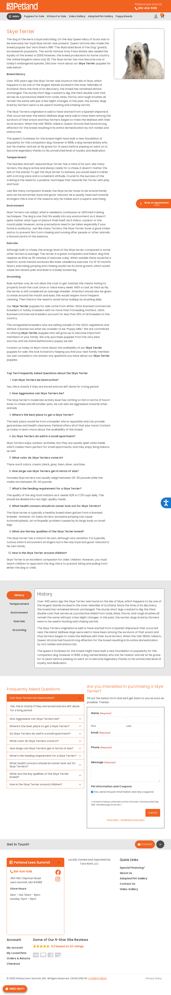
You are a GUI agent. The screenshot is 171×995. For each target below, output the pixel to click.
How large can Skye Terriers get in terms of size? (41, 748)
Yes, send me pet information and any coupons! (124, 792)
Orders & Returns (18, 958)
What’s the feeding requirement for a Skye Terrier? (43, 756)
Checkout (13, 964)
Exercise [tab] (19, 621)
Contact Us (127, 884)
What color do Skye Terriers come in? (34, 741)
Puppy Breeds (124, 16)
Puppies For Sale (34, 16)
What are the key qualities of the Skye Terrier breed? (39, 775)
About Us (126, 873)
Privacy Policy (154, 978)
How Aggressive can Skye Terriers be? (34, 719)
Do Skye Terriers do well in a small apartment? (40, 734)
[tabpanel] (99, 628)
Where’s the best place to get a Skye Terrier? (39, 726)
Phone (101, 747)
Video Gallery (77, 16)
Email (100, 733)
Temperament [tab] (19, 604)
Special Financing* (132, 868)
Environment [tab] (19, 612)
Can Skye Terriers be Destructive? (32, 698)
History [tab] (19, 595)
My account (15, 948)
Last (128, 726)
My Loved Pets (16, 953)
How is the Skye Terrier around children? (36, 784)
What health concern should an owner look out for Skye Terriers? (43, 764)
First (93, 726)
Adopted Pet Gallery (100, 16)
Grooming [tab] (19, 630)
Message (103, 762)
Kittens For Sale (56, 16)
